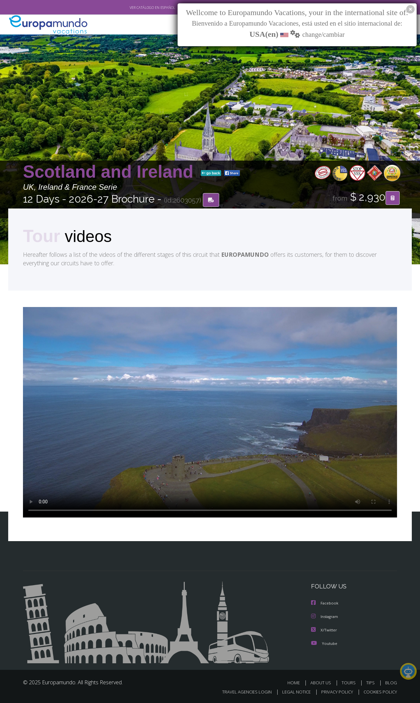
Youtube (324, 643)
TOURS (350, 682)
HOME (296, 682)
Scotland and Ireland (110, 172)
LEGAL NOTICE (292, 691)
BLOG (391, 682)
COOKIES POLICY (379, 691)
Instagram (325, 616)
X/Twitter (324, 629)
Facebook (325, 603)
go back (211, 173)
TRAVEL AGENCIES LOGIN (240, 691)
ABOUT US (322, 682)
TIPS (371, 682)
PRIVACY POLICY (334, 691)
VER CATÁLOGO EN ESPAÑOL (137, 8)
